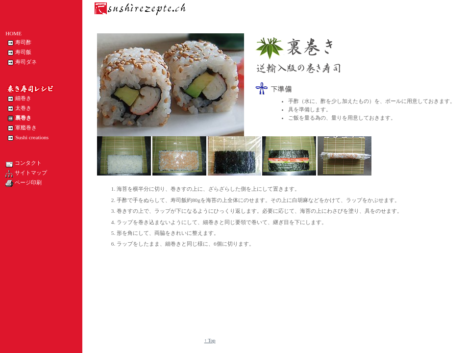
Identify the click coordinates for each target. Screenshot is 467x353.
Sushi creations (27, 138)
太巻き (18, 108)
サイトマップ (26, 173)
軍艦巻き (21, 128)
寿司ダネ (21, 62)
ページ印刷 (23, 183)
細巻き (18, 98)
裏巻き (18, 118)
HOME (13, 33)
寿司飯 (18, 52)
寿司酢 (18, 43)
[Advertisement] (140, 294)
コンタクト (23, 164)
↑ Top (210, 340)
